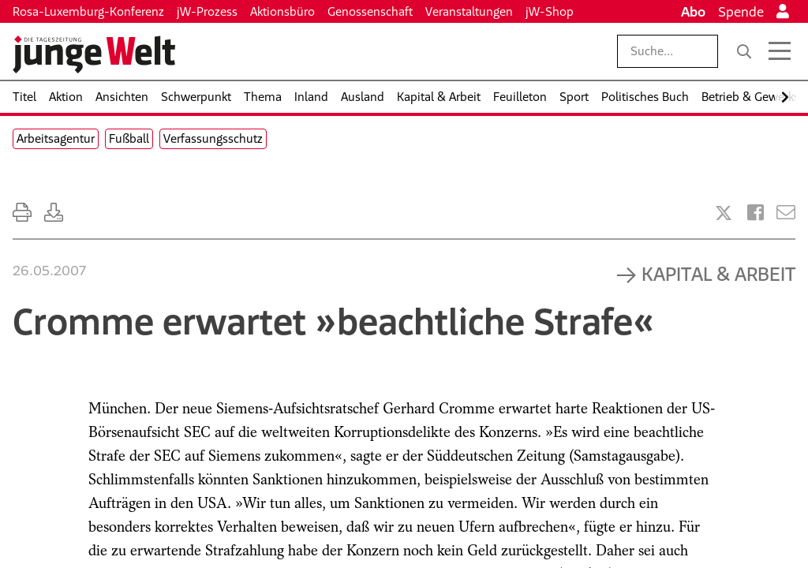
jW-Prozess (207, 11)
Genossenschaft (370, 11)
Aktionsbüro (282, 11)
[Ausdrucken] (22, 212)
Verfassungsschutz (213, 138)
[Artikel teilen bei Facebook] (755, 212)
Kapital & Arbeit (718, 274)
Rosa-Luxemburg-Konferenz (88, 11)
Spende (741, 12)
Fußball (129, 138)
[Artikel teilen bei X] (724, 213)
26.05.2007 (49, 270)
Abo (693, 12)
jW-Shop (550, 11)
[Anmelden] (782, 12)
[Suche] (744, 51)
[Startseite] (94, 54)
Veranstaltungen (469, 11)
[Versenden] (785, 212)
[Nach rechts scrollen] (785, 97)
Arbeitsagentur (56, 138)
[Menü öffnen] (779, 51)
